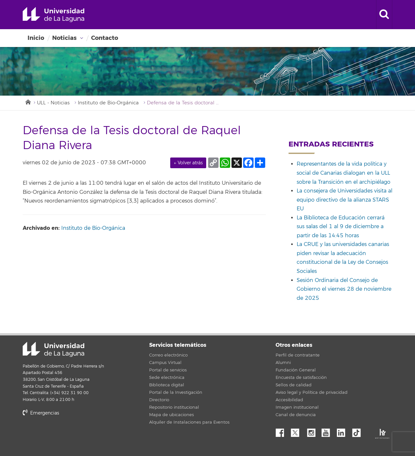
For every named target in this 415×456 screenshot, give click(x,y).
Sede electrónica (166, 377)
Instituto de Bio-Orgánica (108, 103)
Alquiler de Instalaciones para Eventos (189, 422)
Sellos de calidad (294, 385)
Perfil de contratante (298, 355)
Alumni (283, 362)
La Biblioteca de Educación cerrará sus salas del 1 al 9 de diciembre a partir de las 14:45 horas (341, 227)
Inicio (36, 38)
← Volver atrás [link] (188, 163)
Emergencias (41, 413)
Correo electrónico (168, 355)
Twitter (297, 431)
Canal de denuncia (296, 414)
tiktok (358, 431)
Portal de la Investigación (175, 392)
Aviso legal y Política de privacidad (312, 392)
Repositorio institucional (174, 407)
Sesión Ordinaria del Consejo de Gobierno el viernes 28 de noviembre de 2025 (344, 289)
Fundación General (296, 370)
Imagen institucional (297, 407)
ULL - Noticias (53, 103)
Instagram (313, 431)
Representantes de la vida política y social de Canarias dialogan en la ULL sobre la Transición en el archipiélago (343, 173)
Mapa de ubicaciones (171, 414)
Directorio (159, 400)
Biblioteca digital (166, 385)
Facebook (282, 431)
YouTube (328, 431)
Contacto (104, 38)
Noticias (64, 38)
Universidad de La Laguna (53, 14)
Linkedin (343, 431)
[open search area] (384, 14)
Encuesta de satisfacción (301, 377)
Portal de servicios (168, 370)
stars (71, 435)
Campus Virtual (165, 362)
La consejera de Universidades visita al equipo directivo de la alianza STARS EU (344, 200)
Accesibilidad (289, 400)
